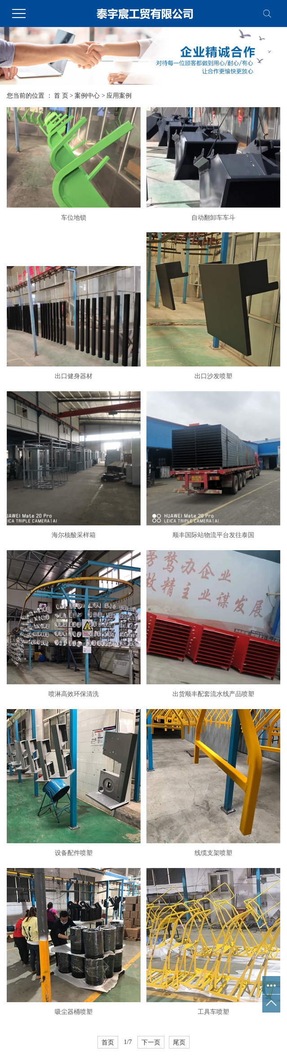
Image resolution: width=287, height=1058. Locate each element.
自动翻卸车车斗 (213, 217)
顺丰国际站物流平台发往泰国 (213, 535)
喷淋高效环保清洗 (74, 694)
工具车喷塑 (213, 1011)
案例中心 (87, 95)
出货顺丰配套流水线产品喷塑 (213, 694)
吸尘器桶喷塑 (74, 1011)
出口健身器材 (74, 376)
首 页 (61, 95)
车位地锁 (73, 217)
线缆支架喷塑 (213, 853)
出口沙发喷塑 (213, 376)
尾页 (179, 1042)
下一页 (150, 1042)
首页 (108, 1042)
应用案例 (119, 95)
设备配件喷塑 (74, 853)
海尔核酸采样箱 (74, 535)
